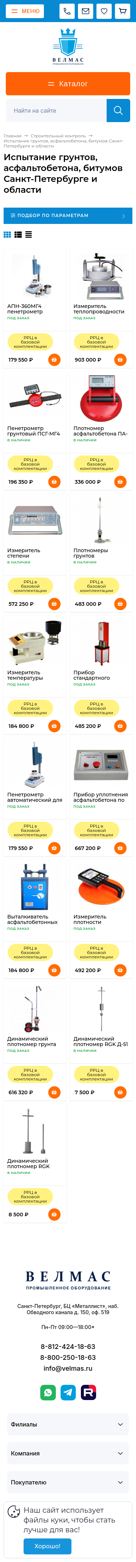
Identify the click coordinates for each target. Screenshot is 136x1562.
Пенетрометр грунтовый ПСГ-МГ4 (33, 431)
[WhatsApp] (48, 1392)
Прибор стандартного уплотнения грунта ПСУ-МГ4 (99, 680)
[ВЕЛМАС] (68, 46)
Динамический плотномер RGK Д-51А (28, 1166)
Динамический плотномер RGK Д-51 (101, 1041)
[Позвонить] (67, 11)
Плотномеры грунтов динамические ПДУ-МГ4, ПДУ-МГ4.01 (101, 558)
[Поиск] (60, 110)
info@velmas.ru (68, 1368)
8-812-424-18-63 (68, 1346)
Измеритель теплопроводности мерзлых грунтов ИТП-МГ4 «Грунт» (99, 314)
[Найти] (118, 110)
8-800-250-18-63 (68, 1357)
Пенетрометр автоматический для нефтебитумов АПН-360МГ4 (34, 802)
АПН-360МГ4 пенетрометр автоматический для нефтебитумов (34, 314)
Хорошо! (47, 1546)
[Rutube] (88, 1392)
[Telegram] (68, 1392)
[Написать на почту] (85, 11)
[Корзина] (122, 11)
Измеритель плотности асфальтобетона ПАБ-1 (95, 924)
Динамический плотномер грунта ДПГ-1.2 (31, 1044)
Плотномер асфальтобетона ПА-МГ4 (101, 433)
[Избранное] (104, 11)
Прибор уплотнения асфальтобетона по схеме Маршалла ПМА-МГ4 (101, 802)
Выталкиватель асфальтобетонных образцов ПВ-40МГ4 (34, 922)
